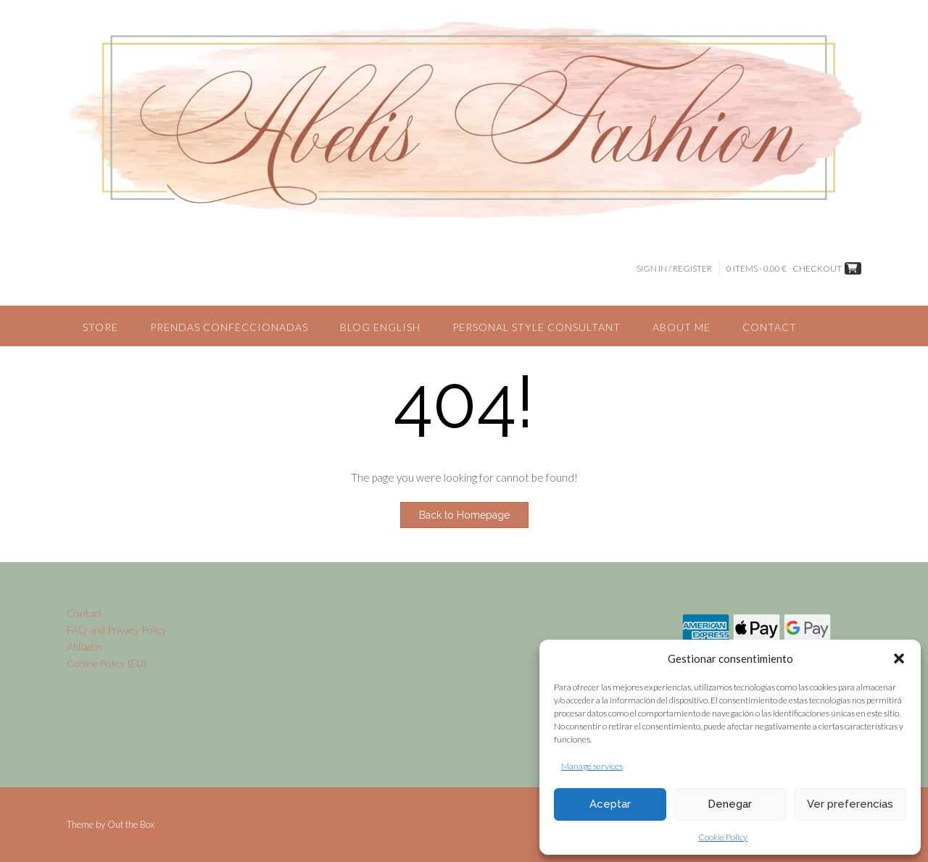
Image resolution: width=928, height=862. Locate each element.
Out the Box (130, 824)
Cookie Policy (722, 837)
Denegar (730, 804)
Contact (769, 327)
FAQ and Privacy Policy (117, 630)
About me (681, 327)
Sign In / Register (674, 268)
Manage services (592, 766)
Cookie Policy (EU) (106, 663)
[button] (899, 658)
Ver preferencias (850, 804)
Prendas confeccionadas (229, 327)
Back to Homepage (464, 515)
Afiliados (85, 646)
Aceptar (610, 804)
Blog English (380, 327)
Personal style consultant (536, 327)
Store (100, 327)
